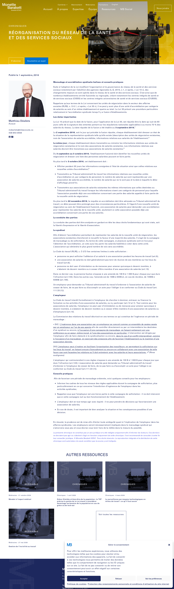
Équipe (93, 9)
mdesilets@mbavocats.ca (21, 129)
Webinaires (90, 5)
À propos (62, 9)
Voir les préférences (153, 578)
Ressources (109, 9)
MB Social (126, 9)
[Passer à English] (115, 4)
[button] (169, 545)
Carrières (63, 5)
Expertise (78, 9)
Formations (103, 5)
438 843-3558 (15, 132)
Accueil (47, 9)
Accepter (84, 578)
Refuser (118, 578)
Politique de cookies (77, 584)
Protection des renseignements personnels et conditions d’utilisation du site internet (128, 584)
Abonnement (76, 5)
